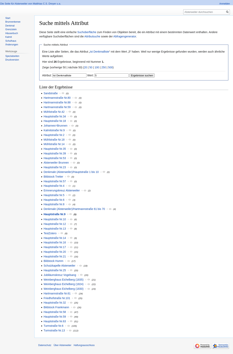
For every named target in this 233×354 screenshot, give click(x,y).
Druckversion (12, 59)
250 (103, 67)
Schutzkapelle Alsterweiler (59, 265)
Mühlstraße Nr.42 (54, 111)
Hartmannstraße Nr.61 (57, 293)
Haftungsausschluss (84, 345)
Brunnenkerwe (12, 21)
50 (90, 67)
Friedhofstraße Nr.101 (57, 298)
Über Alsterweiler (62, 345)
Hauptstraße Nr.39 (55, 153)
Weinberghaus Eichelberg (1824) (63, 284)
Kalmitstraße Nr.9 (54, 130)
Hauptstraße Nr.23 (55, 167)
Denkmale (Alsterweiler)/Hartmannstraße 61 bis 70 (74, 208)
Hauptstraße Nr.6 (54, 199)
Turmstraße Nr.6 (53, 325)
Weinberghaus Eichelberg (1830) (63, 288)
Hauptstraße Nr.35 (55, 148)
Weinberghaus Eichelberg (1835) (63, 279)
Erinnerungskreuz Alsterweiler (62, 190)
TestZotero (50, 233)
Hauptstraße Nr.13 (55, 228)
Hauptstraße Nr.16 (55, 242)
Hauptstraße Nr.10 (55, 219)
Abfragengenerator (124, 36)
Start (7, 18)
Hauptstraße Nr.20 (55, 251)
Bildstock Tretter (53, 176)
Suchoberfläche (86, 32)
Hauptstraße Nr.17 (55, 247)
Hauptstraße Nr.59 (55, 316)
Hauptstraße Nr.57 (55, 181)
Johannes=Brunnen (55, 125)
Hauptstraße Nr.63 (55, 321)
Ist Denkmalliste (99, 51)
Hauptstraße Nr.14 (55, 238)
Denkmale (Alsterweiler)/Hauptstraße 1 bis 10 (71, 171)
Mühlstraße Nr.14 (54, 144)
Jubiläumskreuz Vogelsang (60, 275)
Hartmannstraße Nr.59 (57, 107)
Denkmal (9, 25)
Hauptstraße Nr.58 (55, 311)
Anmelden (224, 3)
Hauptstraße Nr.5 (54, 195)
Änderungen (11, 44)
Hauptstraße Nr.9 (54, 214)
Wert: (90, 75)
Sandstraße (51, 93)
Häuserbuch (11, 33)
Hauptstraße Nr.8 (54, 204)
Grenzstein (11, 29)
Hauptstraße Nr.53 (55, 158)
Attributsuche (92, 36)
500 (110, 67)
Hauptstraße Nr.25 (55, 270)
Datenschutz (44, 345)
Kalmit (8, 37)
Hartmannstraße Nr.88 (57, 102)
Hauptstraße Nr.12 (55, 223)
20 (85, 67)
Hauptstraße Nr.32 (55, 302)
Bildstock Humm (53, 260)
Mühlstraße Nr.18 (54, 139)
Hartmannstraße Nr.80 (57, 97)
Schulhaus (10, 41)
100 (97, 67)
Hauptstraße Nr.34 (55, 116)
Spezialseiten (12, 56)
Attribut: (47, 75)
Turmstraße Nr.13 (54, 330)
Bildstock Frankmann (56, 307)
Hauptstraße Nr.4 (54, 185)
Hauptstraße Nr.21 (55, 256)
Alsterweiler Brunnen (56, 162)
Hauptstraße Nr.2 (54, 134)
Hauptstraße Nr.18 (55, 120)
